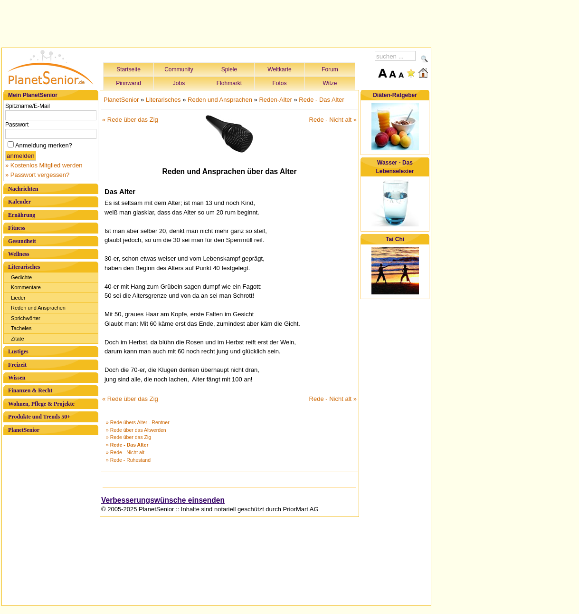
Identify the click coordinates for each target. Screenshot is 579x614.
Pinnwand (128, 83)
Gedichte (21, 277)
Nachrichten (23, 188)
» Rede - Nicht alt (125, 452)
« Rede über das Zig (130, 119)
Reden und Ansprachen (38, 308)
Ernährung (21, 215)
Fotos (279, 83)
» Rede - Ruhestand (128, 460)
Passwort (16, 124)
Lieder (18, 298)
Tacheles (21, 328)
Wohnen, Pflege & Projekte (41, 403)
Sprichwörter (25, 318)
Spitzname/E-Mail (27, 106)
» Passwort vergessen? (37, 174)
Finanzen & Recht (30, 390)
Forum (330, 69)
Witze (330, 83)
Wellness (18, 254)
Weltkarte (279, 69)
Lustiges (18, 351)
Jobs (179, 83)
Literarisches (24, 266)
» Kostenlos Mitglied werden (44, 165)
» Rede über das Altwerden (136, 430)
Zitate (17, 338)
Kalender (19, 201)
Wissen (16, 377)
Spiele (229, 69)
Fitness (16, 227)
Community (178, 69)
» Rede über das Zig (128, 437)
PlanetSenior (23, 430)
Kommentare (26, 287)
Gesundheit (22, 241)
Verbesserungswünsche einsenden (163, 500)
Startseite (128, 69)
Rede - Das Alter (321, 99)
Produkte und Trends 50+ (39, 416)
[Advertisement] (216, 22)
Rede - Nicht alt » (333, 119)
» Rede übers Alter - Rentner (138, 422)
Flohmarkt (229, 83)
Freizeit (17, 364)
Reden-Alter (275, 99)
